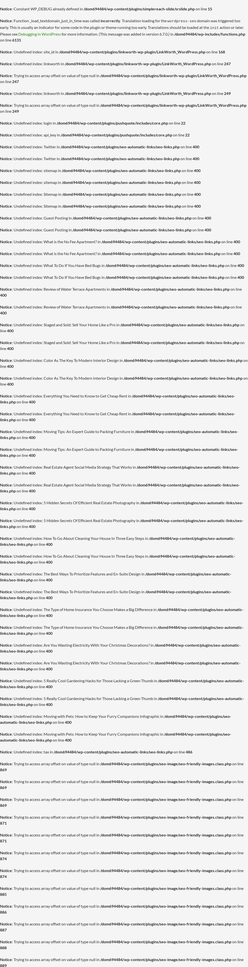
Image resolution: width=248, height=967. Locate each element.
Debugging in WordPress (39, 32)
